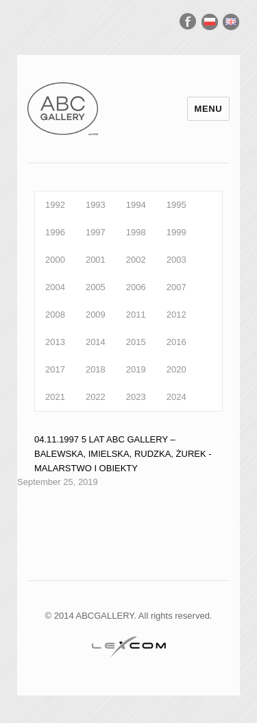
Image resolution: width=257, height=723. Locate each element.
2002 (136, 259)
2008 (55, 314)
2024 (176, 397)
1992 (55, 205)
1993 (96, 205)
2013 (55, 342)
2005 (96, 287)
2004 (55, 287)
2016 (176, 342)
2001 (96, 259)
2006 (136, 287)
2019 (136, 369)
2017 (55, 369)
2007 (176, 287)
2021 (55, 397)
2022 (96, 397)
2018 (96, 369)
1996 (55, 232)
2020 (176, 369)
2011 (136, 314)
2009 (96, 314)
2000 (55, 259)
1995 (176, 205)
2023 (136, 397)
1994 (136, 205)
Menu (209, 109)
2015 (136, 342)
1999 (176, 232)
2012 (176, 314)
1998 (136, 232)
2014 (96, 342)
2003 (176, 259)
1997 (96, 232)
